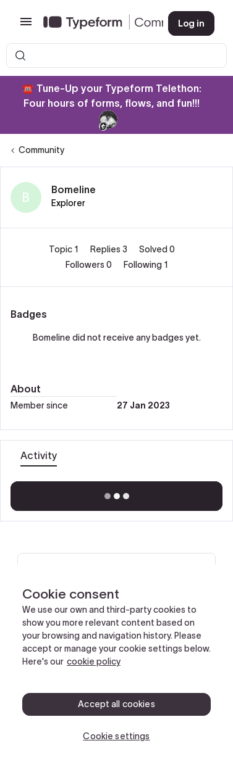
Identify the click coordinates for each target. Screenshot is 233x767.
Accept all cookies (116, 704)
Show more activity (116, 492)
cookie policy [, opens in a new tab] (94, 661)
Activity (38, 455)
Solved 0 (157, 249)
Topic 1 (64, 249)
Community (41, 150)
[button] (26, 26)
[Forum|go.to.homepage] (95, 23)
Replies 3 (109, 249)
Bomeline (73, 189)
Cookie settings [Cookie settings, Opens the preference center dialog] (116, 736)
